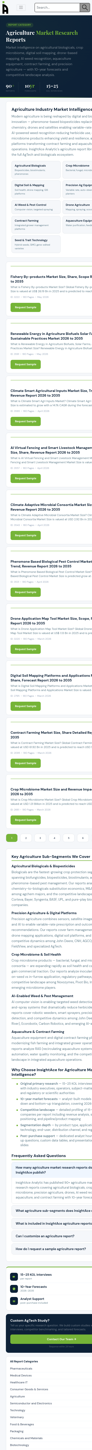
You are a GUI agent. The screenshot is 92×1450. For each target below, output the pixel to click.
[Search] (57, 7)
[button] (21, 7)
